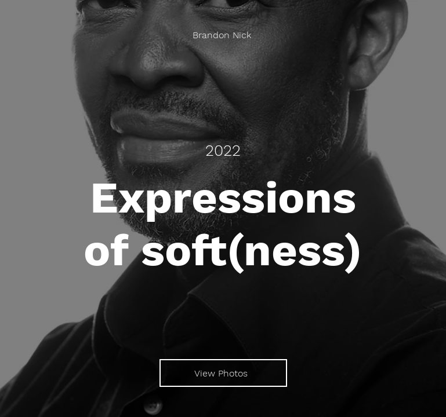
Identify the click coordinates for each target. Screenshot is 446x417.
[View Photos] (223, 373)
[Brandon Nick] (223, 35)
